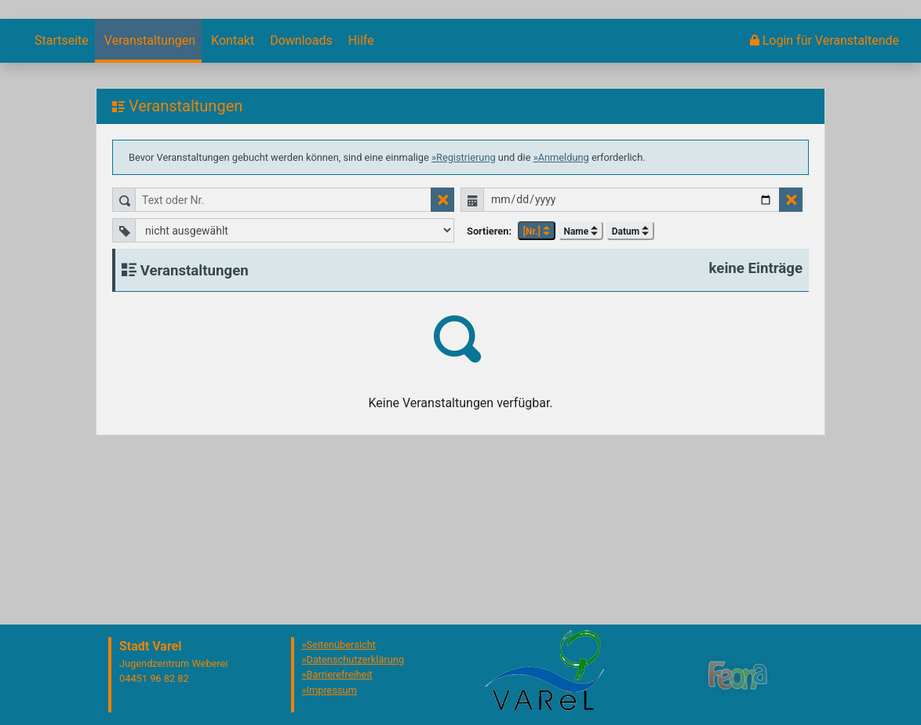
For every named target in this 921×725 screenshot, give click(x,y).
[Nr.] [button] (536, 373)
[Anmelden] (824, 183)
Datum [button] (630, 373)
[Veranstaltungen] (148, 183)
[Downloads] (299, 183)
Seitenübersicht (342, 644)
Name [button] (580, 373)
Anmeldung (563, 299)
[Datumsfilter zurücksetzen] (791, 342)
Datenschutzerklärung (356, 659)
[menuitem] (60, 183)
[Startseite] (60, 183)
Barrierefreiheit (340, 674)
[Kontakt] (231, 183)
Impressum (332, 690)
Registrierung (466, 299)
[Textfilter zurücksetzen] (442, 342)
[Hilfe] (359, 183)
